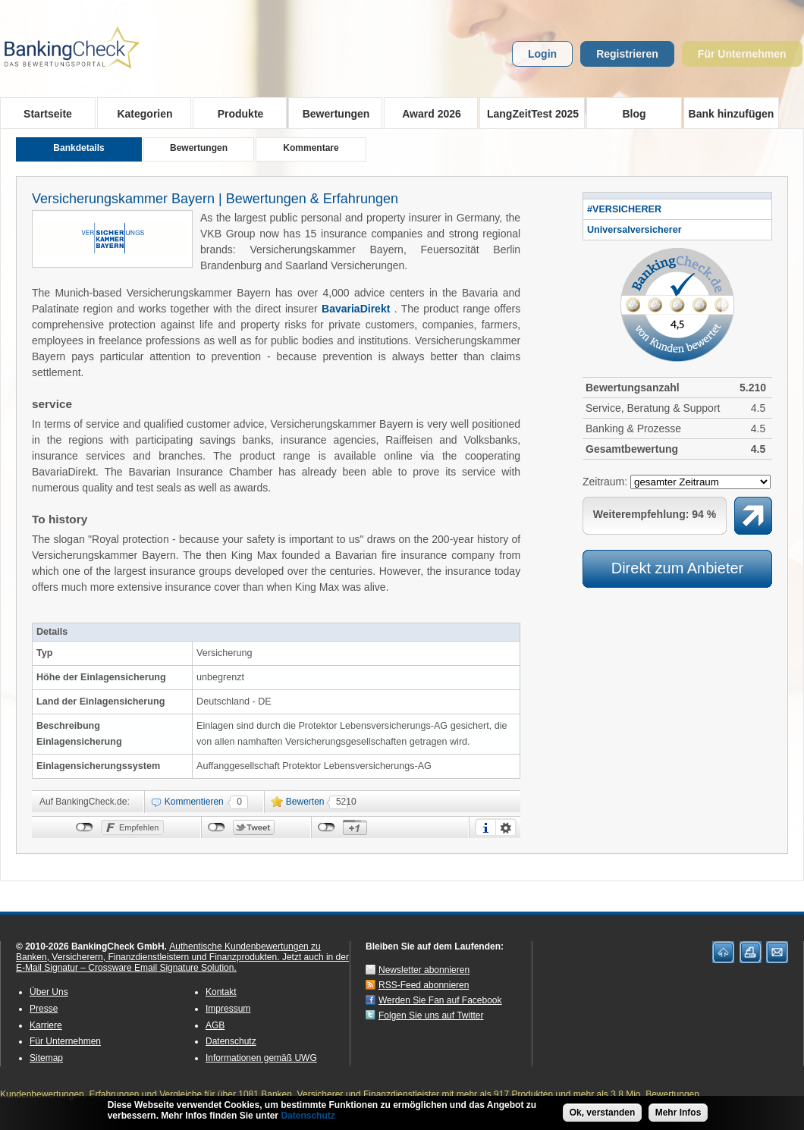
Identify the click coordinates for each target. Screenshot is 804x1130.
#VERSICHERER (624, 209)
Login (542, 54)
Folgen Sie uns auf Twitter (431, 1015)
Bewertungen (331, 113)
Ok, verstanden (603, 1112)
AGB (215, 1025)
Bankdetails (78, 148)
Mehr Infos (678, 1112)
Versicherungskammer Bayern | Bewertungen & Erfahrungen (215, 198)
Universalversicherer (634, 229)
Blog (633, 114)
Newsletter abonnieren (424, 970)
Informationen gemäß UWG (261, 1058)
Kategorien (140, 113)
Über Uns (49, 992)
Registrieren (627, 54)
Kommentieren (194, 801)
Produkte (235, 113)
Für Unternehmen (742, 54)
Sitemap (46, 1058)
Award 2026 (427, 113)
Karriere (46, 1025)
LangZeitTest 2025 (529, 113)
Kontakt (221, 992)
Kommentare (310, 148)
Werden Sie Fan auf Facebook (440, 1000)
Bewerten (305, 801)
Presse (44, 1008)
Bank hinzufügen (731, 114)
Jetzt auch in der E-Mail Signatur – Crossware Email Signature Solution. (182, 962)
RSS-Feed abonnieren (423, 985)
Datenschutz (231, 1041)
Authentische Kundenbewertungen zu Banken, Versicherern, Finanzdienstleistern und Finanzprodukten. (168, 951)
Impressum (228, 1008)
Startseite (48, 114)
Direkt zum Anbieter (677, 568)
